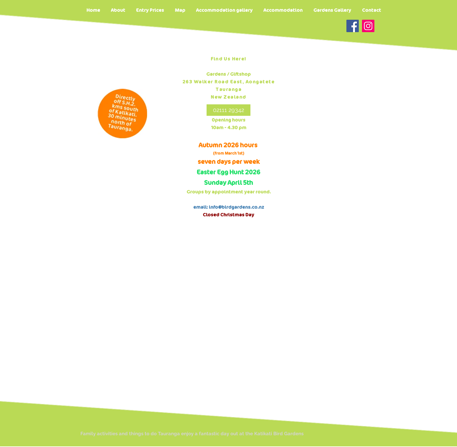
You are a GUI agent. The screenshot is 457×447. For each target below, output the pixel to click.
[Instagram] (368, 26)
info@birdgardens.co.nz (236, 207)
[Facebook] (352, 26)
